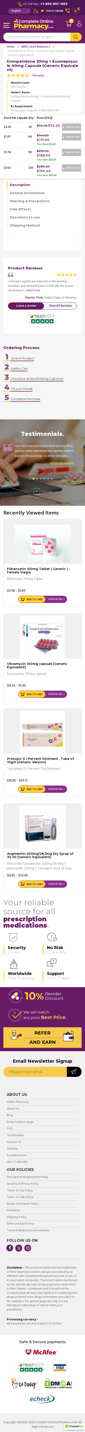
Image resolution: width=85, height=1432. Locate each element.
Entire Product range (20, 1122)
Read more (33, 290)
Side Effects (20, 209)
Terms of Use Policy (20, 1191)
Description (20, 185)
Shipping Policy (17, 1217)
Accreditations (16, 1156)
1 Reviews (38, 75)
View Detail (55, 599)
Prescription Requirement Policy (27, 1177)
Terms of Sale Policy (20, 1197)
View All (43, 491)
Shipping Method (25, 225)
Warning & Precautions (30, 201)
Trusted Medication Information (28, 1231)
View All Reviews (60, 305)
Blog (10, 1115)
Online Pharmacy (18, 1102)
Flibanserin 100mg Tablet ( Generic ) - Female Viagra (38, 570)
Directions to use (25, 217)
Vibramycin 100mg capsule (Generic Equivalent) (37, 665)
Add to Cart (71, 127)
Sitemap (12, 1149)
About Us (13, 1109)
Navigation (6, 25)
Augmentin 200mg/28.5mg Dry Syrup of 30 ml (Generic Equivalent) (40, 855)
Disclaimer (13, 1211)
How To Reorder (17, 1162)
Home (11, 46)
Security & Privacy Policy (23, 1184)
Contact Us (14, 1142)
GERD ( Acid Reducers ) (35, 46)
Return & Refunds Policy (22, 1204)
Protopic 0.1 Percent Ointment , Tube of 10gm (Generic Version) (40, 760)
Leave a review (26, 305)
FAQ (9, 1129)
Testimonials (15, 1135)
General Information (27, 193)
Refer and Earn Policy (20, 1224)
